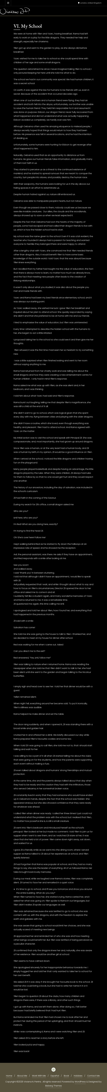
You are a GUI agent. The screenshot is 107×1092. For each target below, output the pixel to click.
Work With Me (39, 1075)
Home (9, 1075)
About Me (22, 1075)
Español (55, 1075)
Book (66, 1075)
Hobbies (78, 1075)
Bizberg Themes (53, 1085)
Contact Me (93, 1075)
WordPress (80, 1081)
